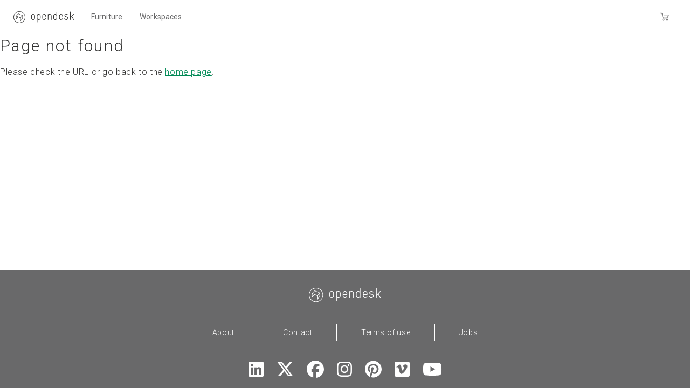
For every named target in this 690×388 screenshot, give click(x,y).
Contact (297, 332)
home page (188, 72)
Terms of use (385, 332)
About (223, 332)
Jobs (468, 332)
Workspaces (161, 16)
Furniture (106, 16)
